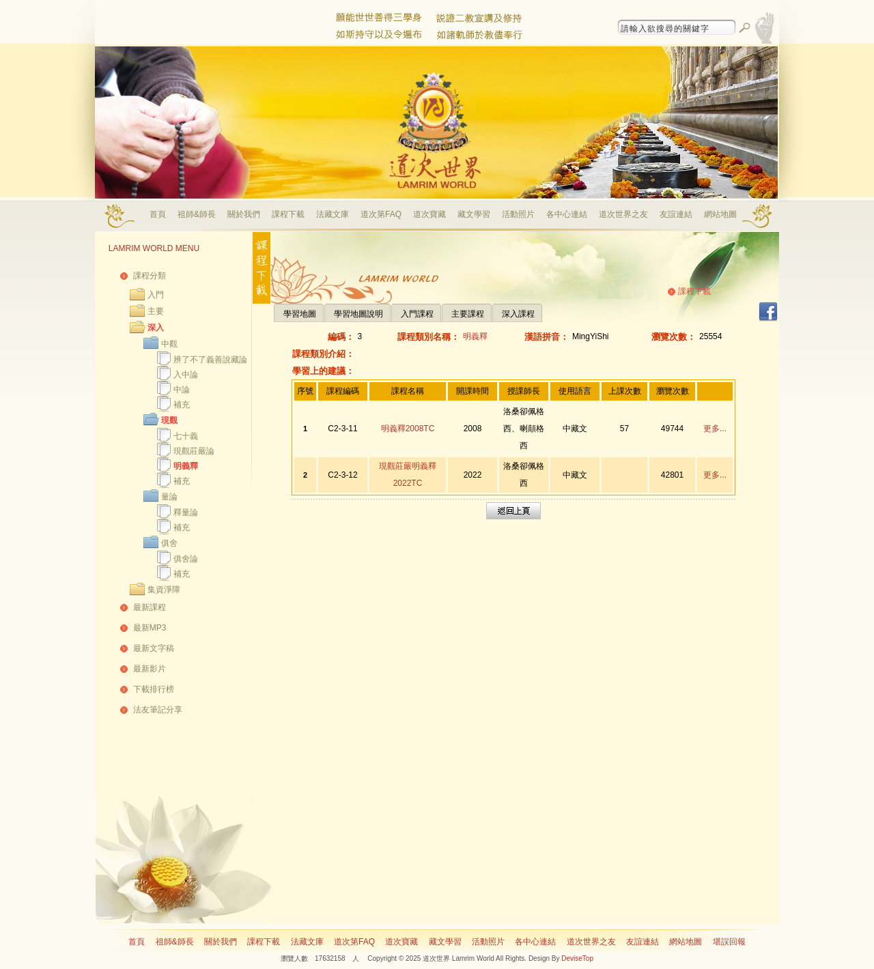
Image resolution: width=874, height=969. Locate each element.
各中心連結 (566, 214)
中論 (181, 389)
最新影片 (149, 669)
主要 (155, 311)
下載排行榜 (153, 689)
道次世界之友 (623, 214)
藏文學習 (473, 214)
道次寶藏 (429, 214)
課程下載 (288, 214)
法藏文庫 (332, 214)
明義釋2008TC (408, 428)
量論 (169, 497)
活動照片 (518, 214)
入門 (155, 295)
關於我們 (243, 214)
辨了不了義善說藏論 (210, 359)
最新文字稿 (153, 648)
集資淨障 (163, 589)
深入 (155, 327)
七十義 (185, 436)
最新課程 (149, 607)
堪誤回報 (729, 941)
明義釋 (185, 466)
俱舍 (169, 543)
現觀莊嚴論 (193, 451)
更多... (715, 428)
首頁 (158, 214)
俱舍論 (185, 559)
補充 (181, 404)
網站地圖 (720, 214)
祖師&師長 (197, 214)
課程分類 (149, 275)
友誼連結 (676, 214)
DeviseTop (577, 958)
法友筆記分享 (157, 709)
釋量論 (185, 512)
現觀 (169, 420)
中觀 (169, 344)
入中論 (185, 374)
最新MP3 (150, 628)
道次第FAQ (381, 214)
